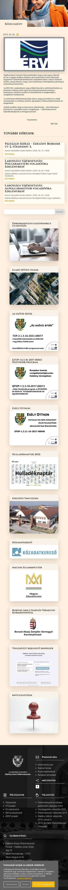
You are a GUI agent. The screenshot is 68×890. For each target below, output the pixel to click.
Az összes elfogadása (43, 884)
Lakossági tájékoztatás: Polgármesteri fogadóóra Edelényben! (26, 164)
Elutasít (25, 884)
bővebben (10, 154)
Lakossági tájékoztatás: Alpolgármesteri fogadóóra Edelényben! (28, 188)
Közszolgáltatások (46, 771)
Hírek (47, 151)
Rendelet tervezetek (47, 775)
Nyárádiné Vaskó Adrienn (21, 151)
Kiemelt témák (44, 768)
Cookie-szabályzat (24, 878)
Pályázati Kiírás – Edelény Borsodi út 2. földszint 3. (32, 145)
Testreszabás (11, 884)
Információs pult (45, 764)
